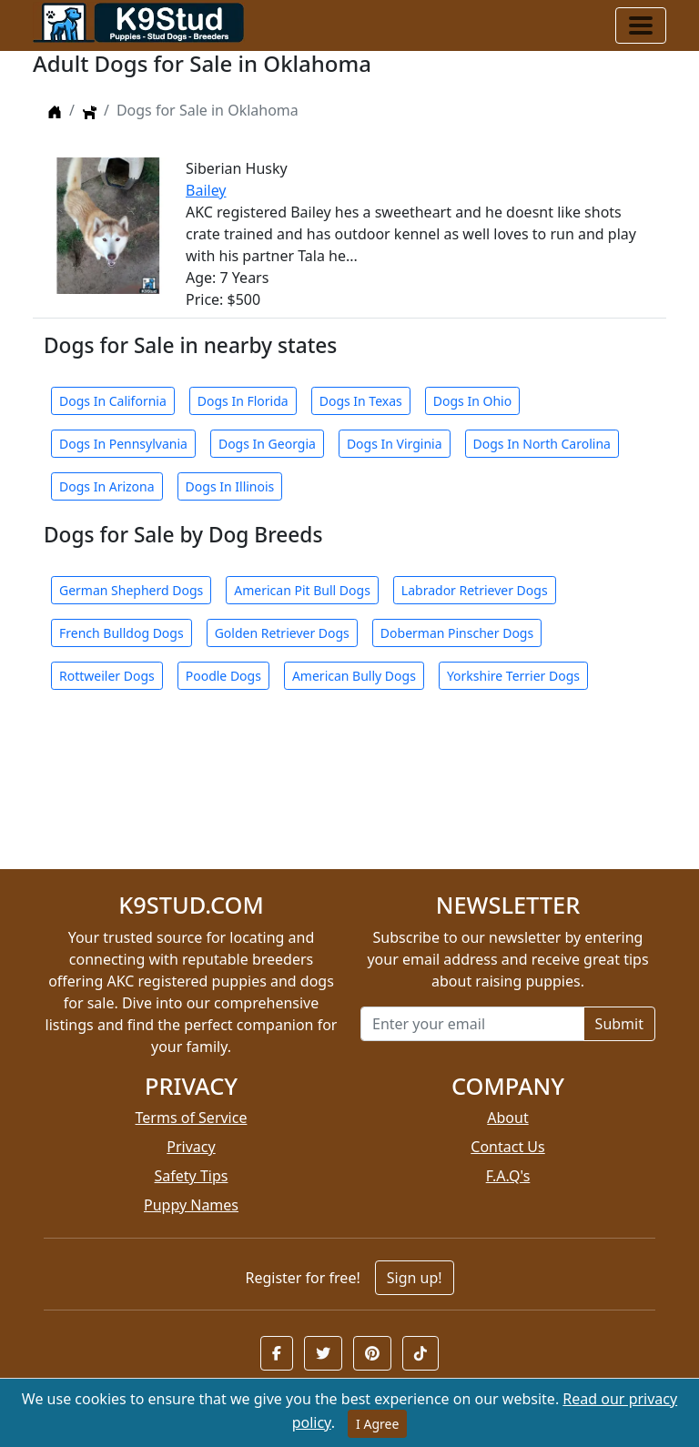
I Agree (377, 1423)
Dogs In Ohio (472, 401)
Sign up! (414, 1278)
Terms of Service (192, 1118)
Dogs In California (113, 401)
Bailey (206, 190)
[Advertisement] (349, 790)
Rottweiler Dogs (107, 675)
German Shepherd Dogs (131, 590)
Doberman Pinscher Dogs (456, 633)
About (507, 1118)
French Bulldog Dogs (121, 633)
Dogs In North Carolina (542, 443)
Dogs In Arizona (107, 486)
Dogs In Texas (360, 401)
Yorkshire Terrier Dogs (513, 675)
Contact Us (507, 1147)
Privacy (191, 1147)
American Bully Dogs (354, 675)
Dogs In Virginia (394, 443)
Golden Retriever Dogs (282, 633)
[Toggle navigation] (640, 25)
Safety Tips (191, 1176)
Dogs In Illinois (230, 486)
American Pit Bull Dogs (302, 590)
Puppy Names (191, 1205)
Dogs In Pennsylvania (123, 443)
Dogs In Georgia (267, 443)
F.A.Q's (508, 1176)
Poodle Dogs (223, 675)
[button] (276, 1353)
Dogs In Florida (243, 401)
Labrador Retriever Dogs (474, 590)
